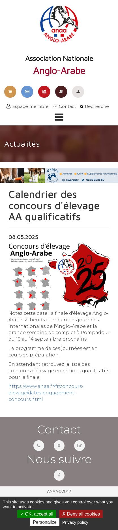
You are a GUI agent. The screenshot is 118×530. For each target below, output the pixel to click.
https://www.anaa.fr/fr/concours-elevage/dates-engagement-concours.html (45, 393)
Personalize (45, 522)
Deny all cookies (81, 514)
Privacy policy (75, 522)
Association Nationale (59, 40)
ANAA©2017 (59, 491)
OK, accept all (36, 514)
